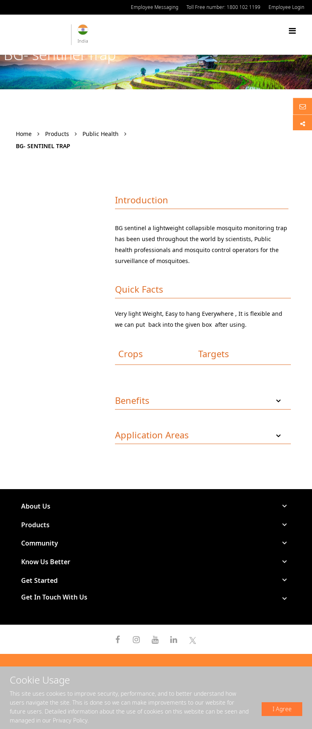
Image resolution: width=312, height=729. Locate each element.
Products (57, 134)
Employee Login (286, 7)
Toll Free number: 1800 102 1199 (223, 7)
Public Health (100, 134)
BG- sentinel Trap (43, 146)
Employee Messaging (154, 7)
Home (24, 134)
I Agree (282, 709)
